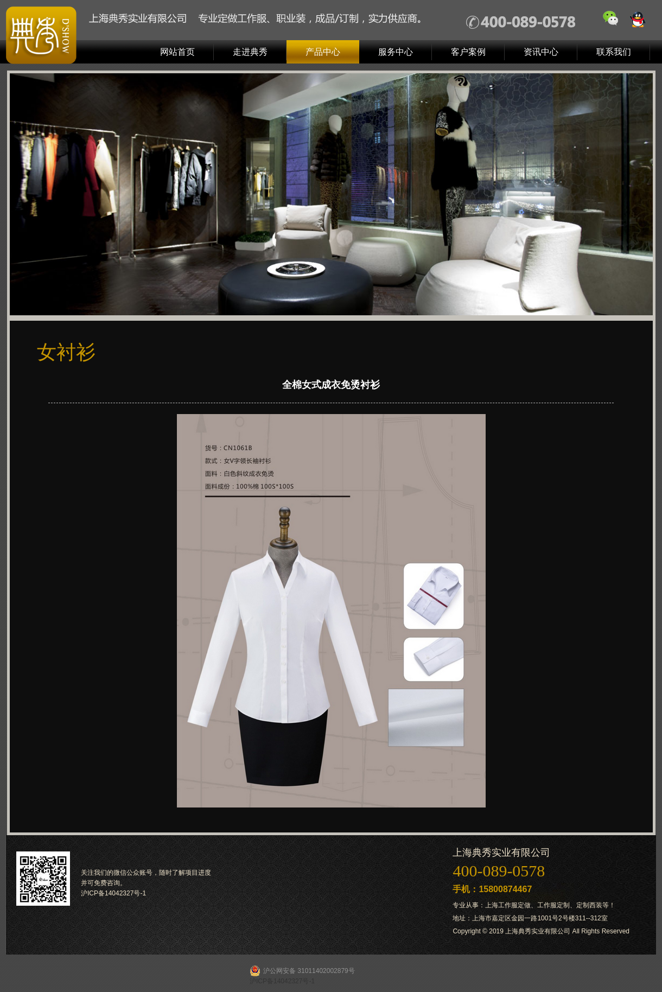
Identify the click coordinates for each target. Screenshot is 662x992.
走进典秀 (250, 51)
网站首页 (177, 51)
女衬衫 (66, 352)
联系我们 (613, 51)
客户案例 (468, 51)
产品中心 (322, 51)
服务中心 (395, 51)
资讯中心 (541, 51)
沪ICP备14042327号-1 (113, 893)
